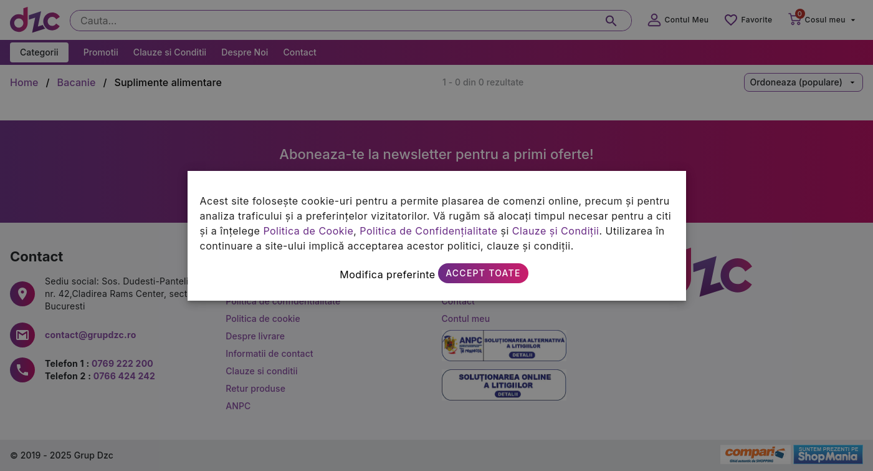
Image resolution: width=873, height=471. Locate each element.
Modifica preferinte (387, 274)
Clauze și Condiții (555, 231)
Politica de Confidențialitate (428, 231)
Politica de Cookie (308, 231)
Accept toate (483, 273)
